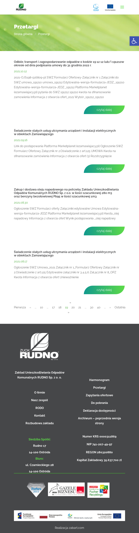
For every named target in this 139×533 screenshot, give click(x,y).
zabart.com (76, 528)
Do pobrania (99, 403)
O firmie (39, 392)
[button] (134, 41)
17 (53, 307)
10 (41, 307)
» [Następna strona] (110, 307)
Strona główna (23, 34)
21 (79, 307)
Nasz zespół (39, 400)
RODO (39, 408)
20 (73, 307)
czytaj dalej (104, 110)
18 (59, 307)
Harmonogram (99, 380)
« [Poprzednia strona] (30, 307)
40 (98, 307)
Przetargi (99, 387)
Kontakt (39, 415)
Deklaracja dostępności (99, 410)
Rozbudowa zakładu (40, 423)
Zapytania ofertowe (99, 395)
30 (91, 307)
